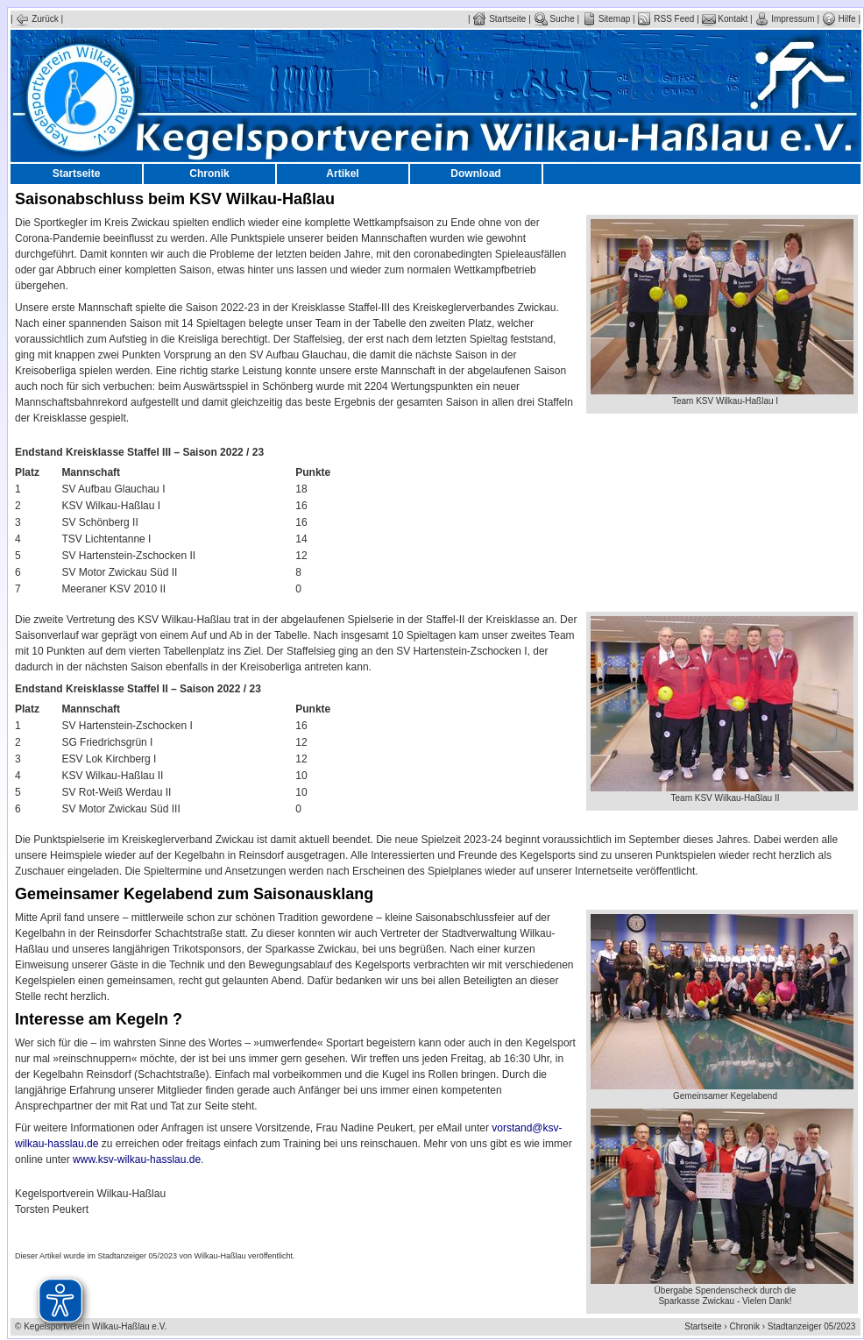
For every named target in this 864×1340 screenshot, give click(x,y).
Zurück (36, 19)
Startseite (499, 19)
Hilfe (839, 19)
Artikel (342, 173)
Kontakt (725, 19)
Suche (554, 19)
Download (475, 173)
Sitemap (606, 19)
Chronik (209, 173)
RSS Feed (665, 19)
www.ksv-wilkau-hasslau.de (137, 1159)
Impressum (784, 19)
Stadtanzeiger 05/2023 (814, 1326)
